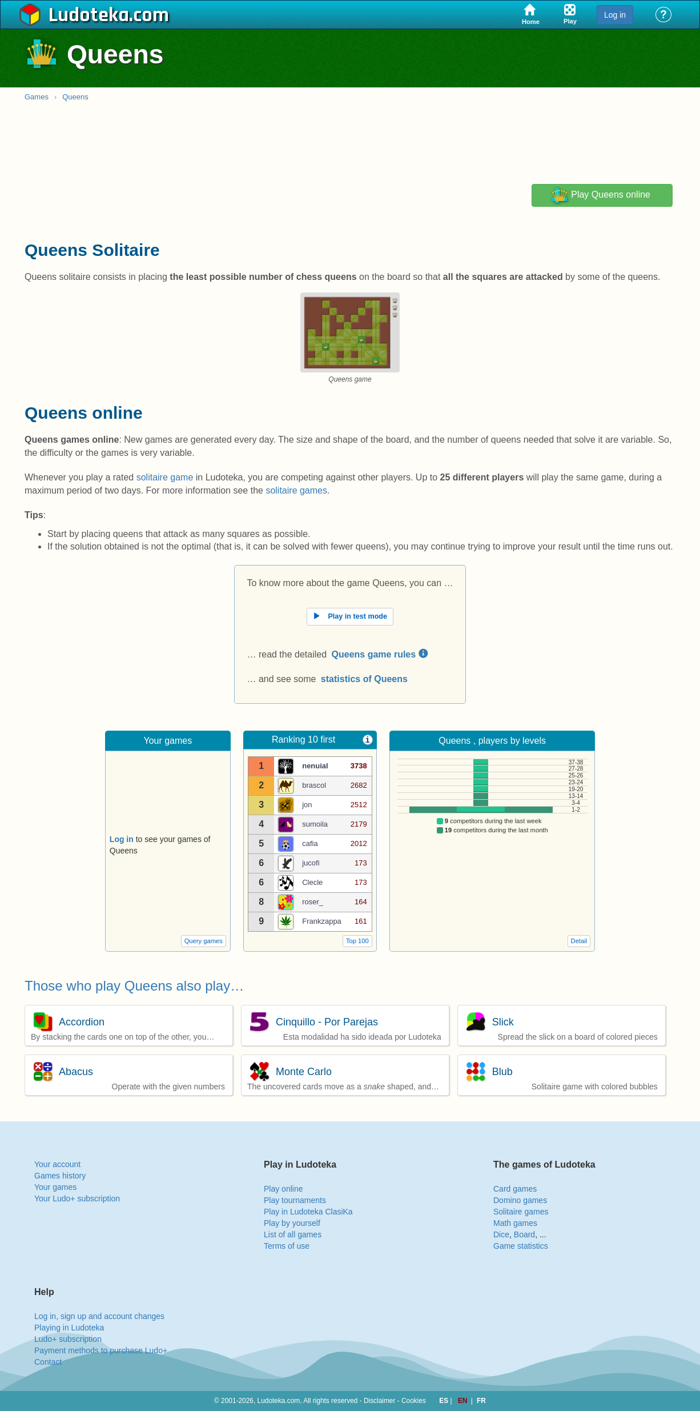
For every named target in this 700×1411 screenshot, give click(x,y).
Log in (615, 14)
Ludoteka (89, 15)
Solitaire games (521, 1211)
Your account (57, 1164)
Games (37, 97)
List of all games (292, 1234)
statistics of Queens (364, 679)
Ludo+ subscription (68, 1339)
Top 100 (357, 940)
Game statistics (520, 1245)
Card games (515, 1188)
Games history (60, 1175)
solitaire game (165, 477)
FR (481, 1401)
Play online (283, 1188)
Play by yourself (292, 1223)
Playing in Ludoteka (69, 1327)
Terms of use (286, 1245)
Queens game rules (380, 654)
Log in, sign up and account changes (99, 1316)
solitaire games (296, 490)
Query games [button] (203, 940)
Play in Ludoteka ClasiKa (308, 1211)
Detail (579, 940)
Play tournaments (295, 1200)
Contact (48, 1361)
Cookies (413, 1401)
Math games (515, 1223)
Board (524, 1234)
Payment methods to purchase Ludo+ (100, 1350)
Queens (75, 97)
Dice (501, 1234)
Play (600, 195)
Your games (55, 1187)
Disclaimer (380, 1401)
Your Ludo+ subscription (77, 1198)
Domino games (520, 1200)
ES (444, 1401)
